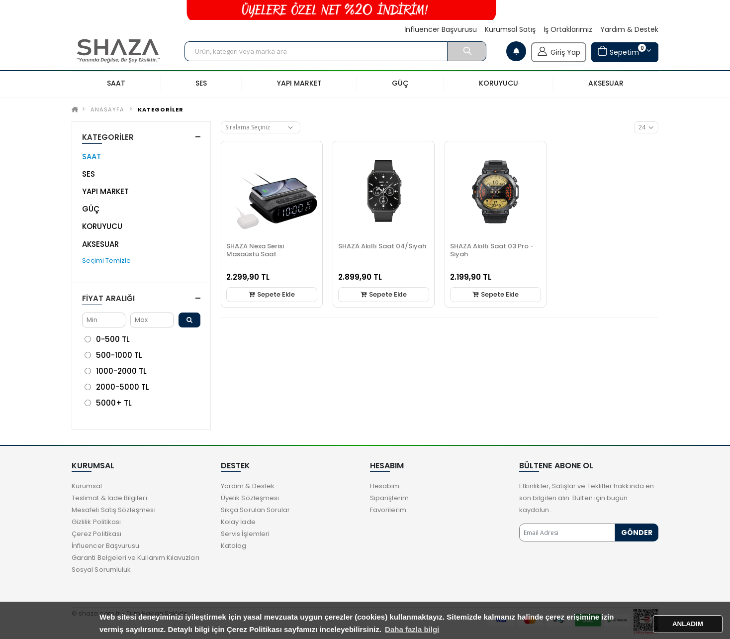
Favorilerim (388, 510)
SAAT (91, 156)
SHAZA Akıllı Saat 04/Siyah (382, 246)
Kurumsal (87, 486)
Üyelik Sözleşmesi (250, 498)
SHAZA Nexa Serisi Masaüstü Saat (255, 250)
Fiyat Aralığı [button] (108, 298)
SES (88, 174)
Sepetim (621, 51)
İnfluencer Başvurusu (440, 29)
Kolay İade (238, 522)
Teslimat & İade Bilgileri (109, 498)
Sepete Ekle (272, 294)
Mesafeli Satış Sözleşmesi (114, 510)
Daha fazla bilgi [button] (412, 629)
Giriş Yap (558, 51)
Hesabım (384, 486)
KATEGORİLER (160, 109)
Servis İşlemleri (245, 533)
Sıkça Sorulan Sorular (255, 510)
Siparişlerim (389, 498)
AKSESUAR (100, 244)
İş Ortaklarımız (568, 29)
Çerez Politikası (96, 533)
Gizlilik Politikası (96, 522)
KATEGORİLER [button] (108, 137)
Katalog (233, 545)
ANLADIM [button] (687, 624)
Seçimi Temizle (106, 260)
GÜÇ (90, 209)
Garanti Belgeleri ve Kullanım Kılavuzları (135, 557)
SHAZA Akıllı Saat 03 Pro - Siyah (492, 250)
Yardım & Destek (629, 29)
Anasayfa (107, 109)
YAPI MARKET (105, 191)
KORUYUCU (102, 226)
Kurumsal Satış (510, 29)
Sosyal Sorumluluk (101, 569)
